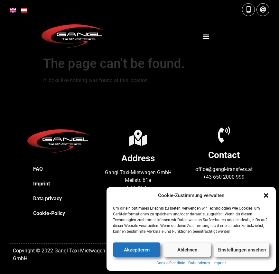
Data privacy (199, 263)
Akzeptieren (137, 250)
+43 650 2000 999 (224, 177)
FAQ (38, 169)
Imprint (219, 263)
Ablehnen (187, 250)
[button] (266, 195)
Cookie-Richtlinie (170, 263)
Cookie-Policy (49, 213)
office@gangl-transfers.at (224, 169)
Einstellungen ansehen (242, 250)
